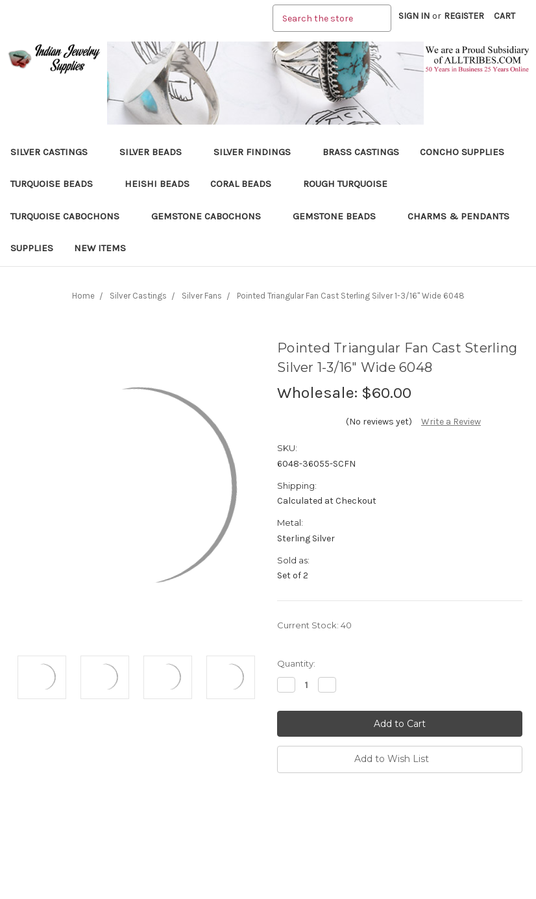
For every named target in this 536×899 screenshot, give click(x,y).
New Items (100, 248)
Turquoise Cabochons (70, 216)
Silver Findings (257, 152)
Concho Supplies (462, 152)
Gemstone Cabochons (211, 216)
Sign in (414, 15)
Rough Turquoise (350, 184)
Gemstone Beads (340, 216)
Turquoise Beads (57, 184)
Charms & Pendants (458, 216)
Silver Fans (202, 296)
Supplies (31, 248)
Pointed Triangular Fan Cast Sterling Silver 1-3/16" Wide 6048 (351, 296)
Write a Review (451, 421)
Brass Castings (361, 152)
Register (464, 15)
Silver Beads (156, 152)
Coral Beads (246, 184)
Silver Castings (54, 152)
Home (83, 296)
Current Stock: (314, 625)
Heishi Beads (157, 184)
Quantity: (296, 663)
